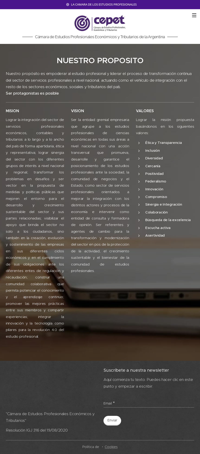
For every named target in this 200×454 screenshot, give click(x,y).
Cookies (111, 447)
